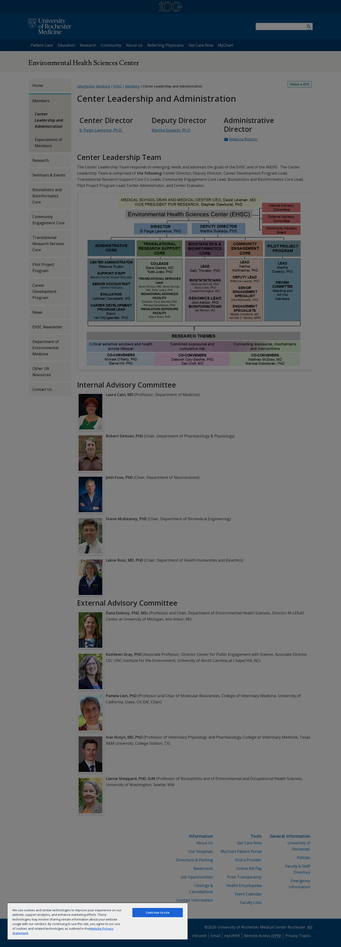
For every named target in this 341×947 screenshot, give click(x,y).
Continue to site (158, 912)
